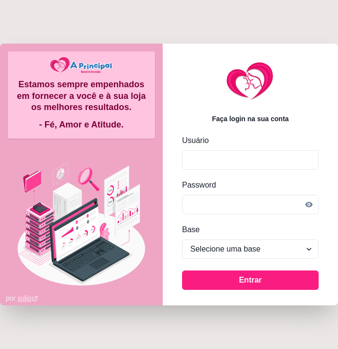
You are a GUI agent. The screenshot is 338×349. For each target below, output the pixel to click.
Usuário (195, 140)
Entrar (250, 280)
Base (191, 229)
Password (199, 185)
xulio (27, 298)
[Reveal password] (309, 204)
